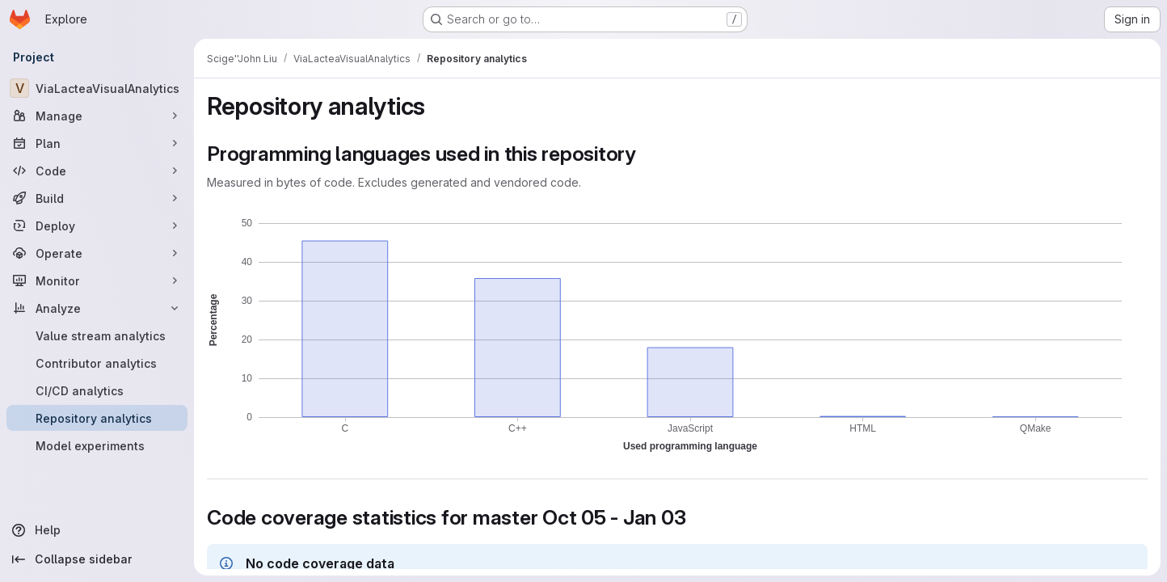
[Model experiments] (96, 445)
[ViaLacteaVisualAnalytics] (96, 88)
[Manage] (96, 116)
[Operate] (96, 253)
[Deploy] (96, 225)
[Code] (96, 170)
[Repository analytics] (96, 418)
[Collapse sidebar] (96, 559)
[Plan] (96, 143)
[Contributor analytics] (96, 363)
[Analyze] (96, 308)
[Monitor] (96, 280)
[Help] (96, 530)
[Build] (96, 198)
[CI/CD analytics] (96, 390)
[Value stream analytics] (96, 335)
